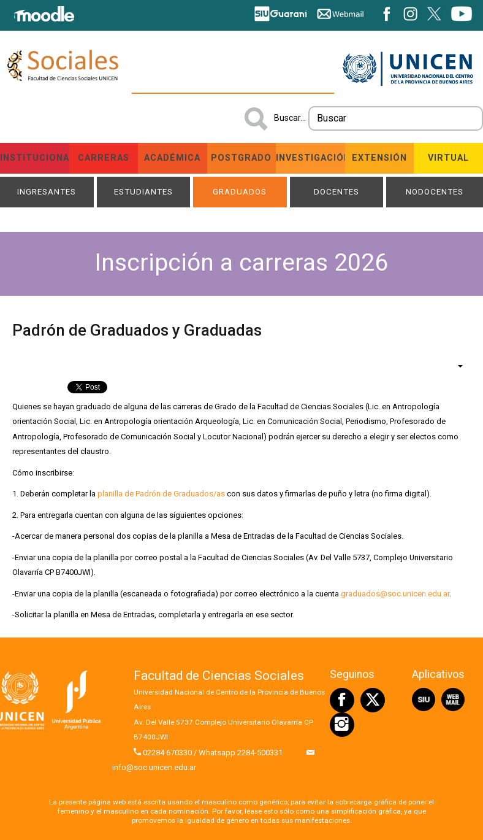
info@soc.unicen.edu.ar (154, 767)
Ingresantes (46, 191)
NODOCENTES (434, 191)
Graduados (240, 191)
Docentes (336, 191)
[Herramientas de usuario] (454, 366)
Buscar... (290, 118)
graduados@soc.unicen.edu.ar (395, 593)
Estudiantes (143, 191)
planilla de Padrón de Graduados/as (161, 493)
